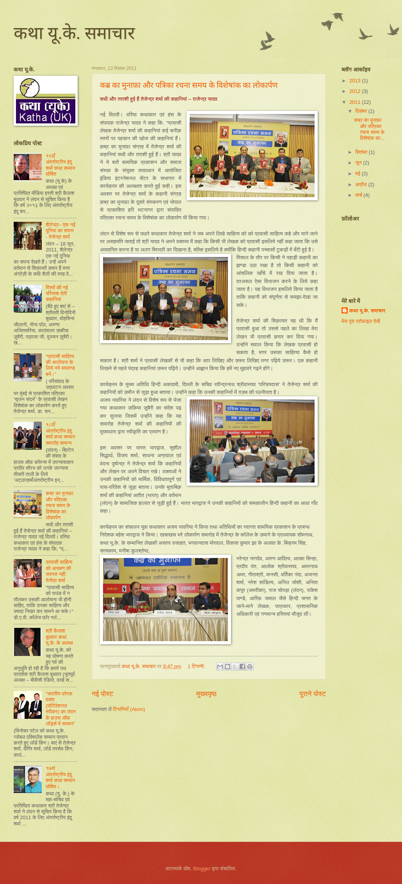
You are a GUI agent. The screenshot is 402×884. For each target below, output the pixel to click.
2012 (355, 91)
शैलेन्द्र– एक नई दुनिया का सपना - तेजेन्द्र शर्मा (60, 231)
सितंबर (361, 152)
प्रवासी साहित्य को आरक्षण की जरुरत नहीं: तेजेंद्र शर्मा (59, 571)
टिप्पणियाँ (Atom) (129, 709)
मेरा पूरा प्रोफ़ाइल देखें (361, 321)
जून (359, 163)
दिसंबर (361, 111)
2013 (355, 81)
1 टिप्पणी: (197, 666)
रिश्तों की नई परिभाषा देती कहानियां (57, 294)
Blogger (201, 869)
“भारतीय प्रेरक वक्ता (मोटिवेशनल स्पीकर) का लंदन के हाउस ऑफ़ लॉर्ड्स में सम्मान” (61, 709)
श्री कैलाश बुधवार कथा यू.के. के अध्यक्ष (59, 637)
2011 (355, 102)
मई (358, 173)
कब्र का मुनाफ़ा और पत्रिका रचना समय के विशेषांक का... (369, 129)
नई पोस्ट (102, 694)
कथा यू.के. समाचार (74, 33)
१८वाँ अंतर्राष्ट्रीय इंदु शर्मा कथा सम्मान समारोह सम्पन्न (60, 434)
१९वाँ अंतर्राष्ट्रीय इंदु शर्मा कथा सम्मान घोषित (60, 165)
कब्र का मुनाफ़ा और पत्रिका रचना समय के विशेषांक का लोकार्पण (188, 85)
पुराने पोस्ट (313, 694)
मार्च (359, 195)
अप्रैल (361, 184)
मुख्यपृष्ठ (206, 694)
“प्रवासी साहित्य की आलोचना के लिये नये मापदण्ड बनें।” (60, 365)
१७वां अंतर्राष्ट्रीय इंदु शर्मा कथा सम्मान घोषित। (60, 777)
